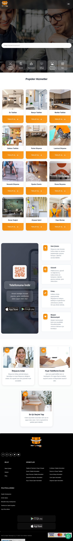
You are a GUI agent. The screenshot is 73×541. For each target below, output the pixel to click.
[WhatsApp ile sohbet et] (68, 536)
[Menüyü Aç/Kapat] (68, 4)
